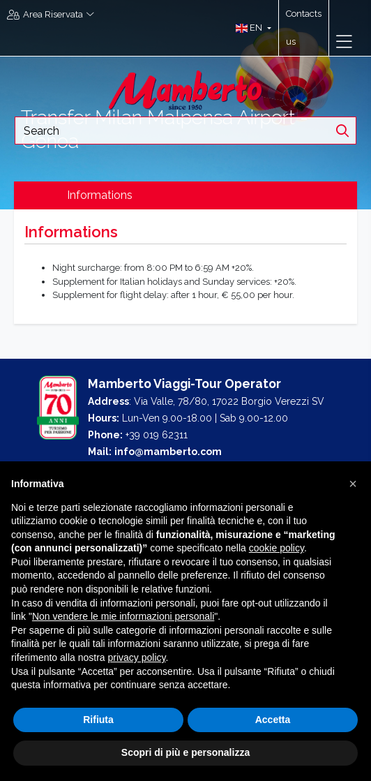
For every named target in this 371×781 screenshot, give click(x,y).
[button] (250, 28)
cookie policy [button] (276, 547)
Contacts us (303, 27)
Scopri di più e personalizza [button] (185, 752)
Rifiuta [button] (98, 719)
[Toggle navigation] (344, 42)
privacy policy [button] (137, 657)
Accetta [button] (273, 719)
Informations (99, 195)
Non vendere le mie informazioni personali (123, 616)
